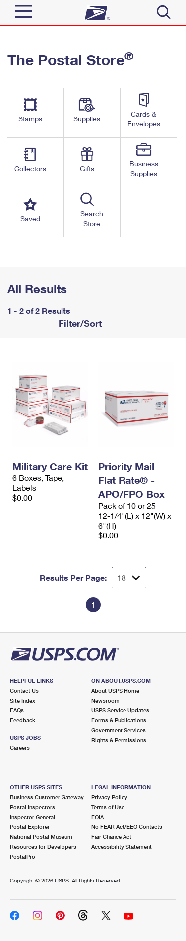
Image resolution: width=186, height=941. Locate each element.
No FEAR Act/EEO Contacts (126, 826)
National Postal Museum (41, 836)
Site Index (22, 700)
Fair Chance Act (111, 836)
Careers (20, 747)
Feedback (22, 720)
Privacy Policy (109, 797)
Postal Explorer (30, 826)
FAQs (17, 710)
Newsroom (105, 700)
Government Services (118, 730)
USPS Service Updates (120, 710)
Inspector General (32, 817)
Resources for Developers (43, 846)
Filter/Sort (79, 323)
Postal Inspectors (32, 807)
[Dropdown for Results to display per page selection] (129, 577)
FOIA (97, 817)
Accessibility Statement (121, 846)
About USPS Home (115, 690)
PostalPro (22, 856)
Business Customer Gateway (47, 797)
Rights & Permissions (118, 740)
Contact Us (24, 690)
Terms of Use (107, 807)
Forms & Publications (118, 720)
